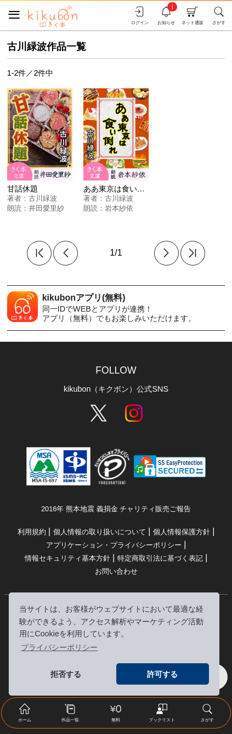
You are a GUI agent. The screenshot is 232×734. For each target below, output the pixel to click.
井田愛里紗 (46, 208)
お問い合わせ (116, 571)
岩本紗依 (119, 208)
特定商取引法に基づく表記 (160, 558)
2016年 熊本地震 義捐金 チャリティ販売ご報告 (116, 509)
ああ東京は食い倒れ (117, 188)
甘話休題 (22, 188)
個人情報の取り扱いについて (99, 532)
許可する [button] (162, 674)
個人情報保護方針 (181, 532)
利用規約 (32, 532)
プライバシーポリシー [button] (59, 647)
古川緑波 (43, 198)
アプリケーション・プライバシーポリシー (114, 545)
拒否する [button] (65, 674)
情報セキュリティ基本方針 (67, 558)
